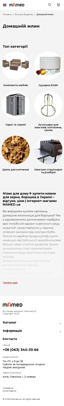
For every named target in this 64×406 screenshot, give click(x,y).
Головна (7, 14)
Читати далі (10, 282)
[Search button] (49, 5)
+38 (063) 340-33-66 (21, 350)
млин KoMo (43, 273)
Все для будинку (24, 14)
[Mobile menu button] (5, 5)
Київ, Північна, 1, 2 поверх (19, 376)
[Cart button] (58, 5)
